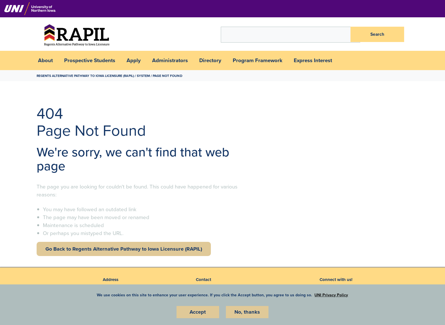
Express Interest (313, 60)
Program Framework (257, 60)
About (45, 60)
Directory (210, 60)
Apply (134, 60)
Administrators (170, 60)
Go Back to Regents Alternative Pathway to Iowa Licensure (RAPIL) (126, 249)
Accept (198, 312)
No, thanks (247, 312)
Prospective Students (89, 60)
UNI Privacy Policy (331, 294)
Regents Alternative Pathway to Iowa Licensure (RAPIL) (87, 76)
